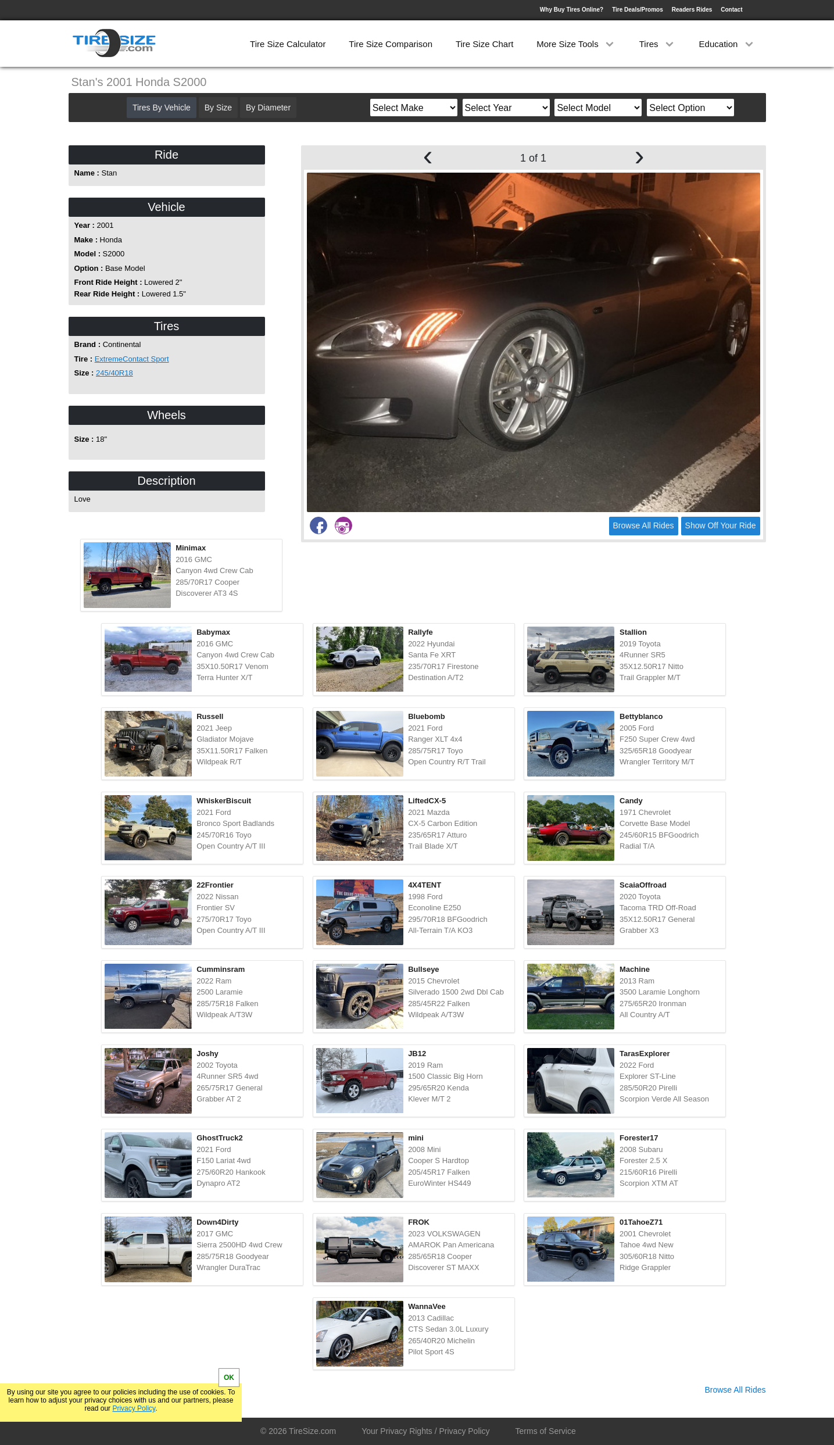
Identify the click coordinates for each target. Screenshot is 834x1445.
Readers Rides (692, 9)
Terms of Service (546, 1431)
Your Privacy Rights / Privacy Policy (425, 1431)
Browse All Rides (643, 525)
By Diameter (268, 107)
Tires (657, 44)
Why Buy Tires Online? (571, 9)
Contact (731, 9)
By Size (218, 107)
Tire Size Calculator (287, 44)
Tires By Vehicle (162, 107)
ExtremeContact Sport (132, 359)
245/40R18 (114, 373)
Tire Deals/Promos (637, 9)
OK (229, 1378)
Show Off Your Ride (720, 525)
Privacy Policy (133, 1408)
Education (727, 44)
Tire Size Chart (484, 44)
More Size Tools (576, 44)
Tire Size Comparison (390, 44)
